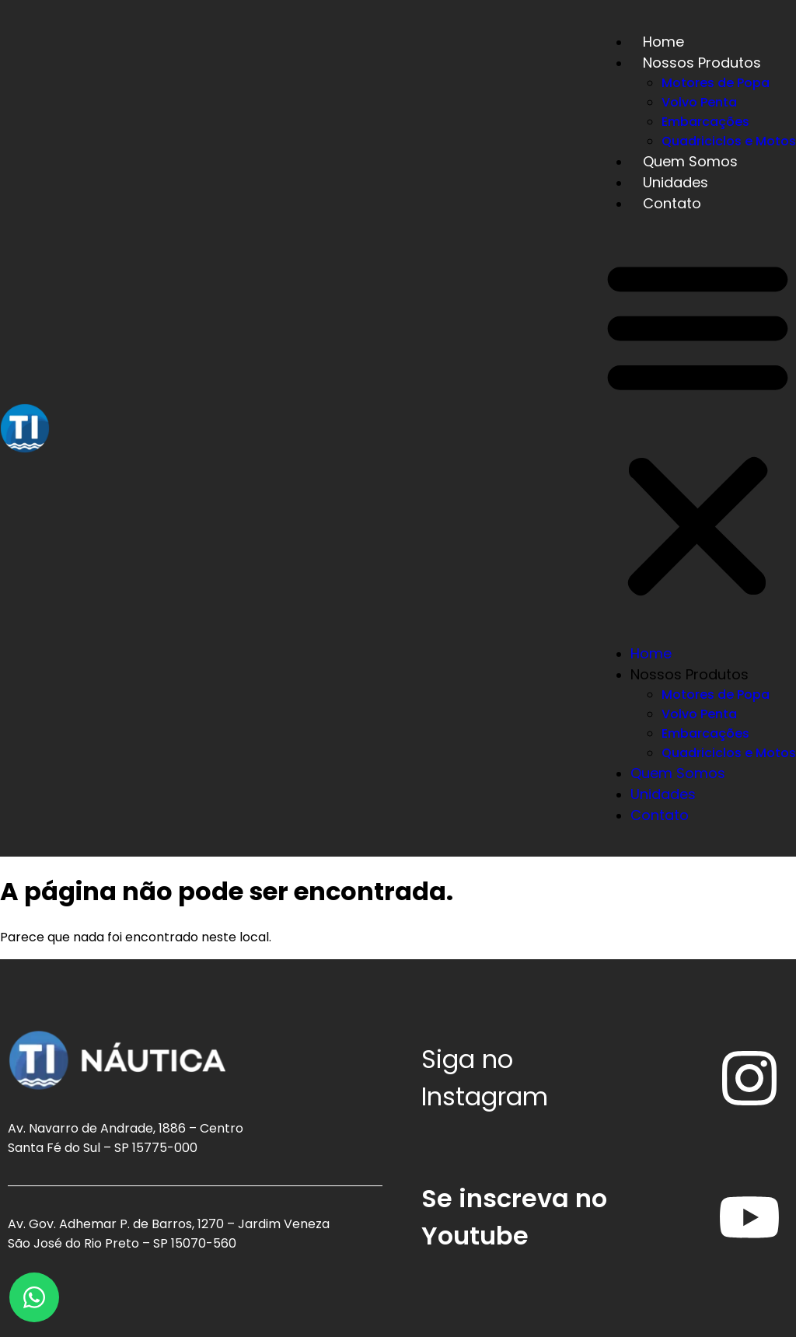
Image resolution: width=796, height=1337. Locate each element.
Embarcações (705, 122)
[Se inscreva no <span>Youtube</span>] (749, 1217)
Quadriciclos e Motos (729, 141)
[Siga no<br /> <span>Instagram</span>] (749, 1078)
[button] (697, 428)
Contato (672, 203)
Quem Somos (690, 161)
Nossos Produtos (702, 62)
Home (663, 41)
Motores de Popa (716, 83)
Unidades (675, 182)
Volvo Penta (699, 102)
